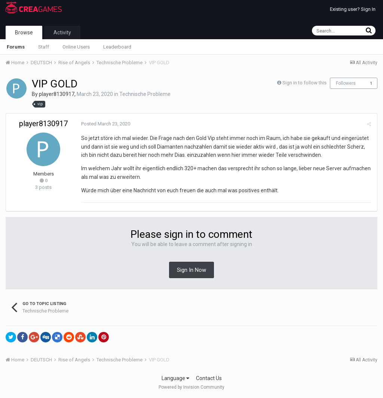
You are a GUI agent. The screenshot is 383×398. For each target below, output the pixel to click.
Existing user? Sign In (353, 9)
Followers (346, 83)
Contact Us (209, 378)
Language (175, 378)
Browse (24, 32)
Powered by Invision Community (191, 387)
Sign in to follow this (304, 82)
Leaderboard (117, 47)
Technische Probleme (145, 94)
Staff (43, 47)
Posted (105, 124)
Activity (62, 32)
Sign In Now (191, 270)
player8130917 (56, 94)
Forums (16, 47)
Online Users (76, 47)
